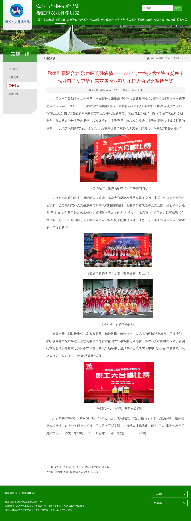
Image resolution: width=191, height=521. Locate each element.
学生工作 (131, 19)
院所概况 (49, 19)
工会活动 (175, 58)
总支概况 (13, 69)
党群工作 (60, 19)
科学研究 (120, 19)
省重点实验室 (29, 493)
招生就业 (170, 19)
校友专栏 (182, 19)
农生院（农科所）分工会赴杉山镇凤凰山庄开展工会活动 (77, 467)
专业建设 (95, 19)
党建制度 (13, 94)
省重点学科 (11, 493)
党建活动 (13, 77)
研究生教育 (107, 19)
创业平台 (159, 19)
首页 (40, 19)
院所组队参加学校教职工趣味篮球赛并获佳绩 (72, 472)
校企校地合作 (145, 19)
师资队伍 (72, 19)
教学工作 (83, 19)
